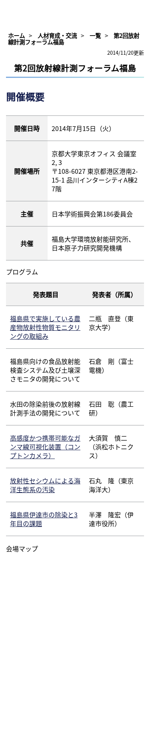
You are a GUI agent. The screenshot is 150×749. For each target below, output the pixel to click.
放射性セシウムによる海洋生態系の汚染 (45, 485)
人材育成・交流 (57, 35)
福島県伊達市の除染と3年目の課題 (44, 519)
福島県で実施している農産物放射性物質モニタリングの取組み (45, 327)
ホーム (16, 35)
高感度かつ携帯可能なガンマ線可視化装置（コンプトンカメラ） (45, 446)
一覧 (95, 35)
